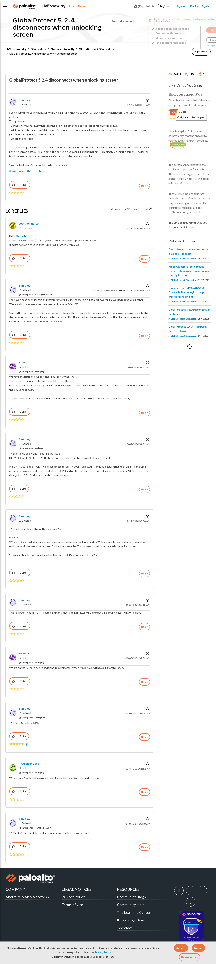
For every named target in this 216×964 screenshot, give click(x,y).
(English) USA (144, 6)
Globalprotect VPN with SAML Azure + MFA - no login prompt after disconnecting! (186, 292)
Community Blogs (131, 897)
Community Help (131, 904)
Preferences (189, 957)
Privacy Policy (103, 952)
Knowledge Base (130, 920)
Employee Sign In (200, 6)
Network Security (63, 49)
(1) (27, 744)
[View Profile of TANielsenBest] (29, 763)
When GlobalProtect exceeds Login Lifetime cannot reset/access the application (189, 271)
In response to (37, 294)
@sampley (22, 236)
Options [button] (200, 51)
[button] (181, 948)
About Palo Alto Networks (27, 897)
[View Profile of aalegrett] (25, 362)
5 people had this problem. (27, 171)
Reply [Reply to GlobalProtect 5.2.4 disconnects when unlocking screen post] (144, 185)
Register (164, 6)
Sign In (181, 6)
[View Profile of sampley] (24, 99)
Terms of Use (72, 904)
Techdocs (125, 928)
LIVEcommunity (16, 49)
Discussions (39, 49)
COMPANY (15, 889)
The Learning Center (134, 912)
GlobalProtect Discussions (97, 49)
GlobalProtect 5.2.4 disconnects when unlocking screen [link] (43, 53)
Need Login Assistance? (194, 45)
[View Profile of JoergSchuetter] (29, 223)
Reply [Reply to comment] (144, 258)
